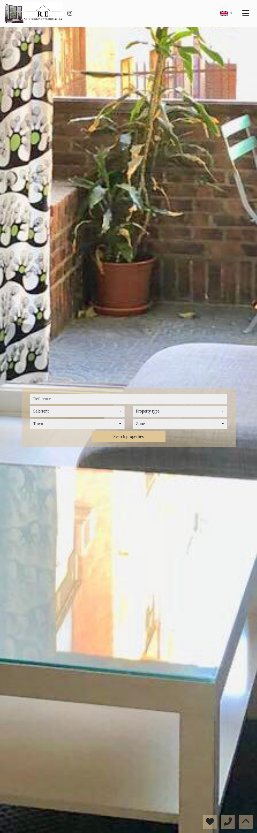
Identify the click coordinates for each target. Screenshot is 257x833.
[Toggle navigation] (246, 13)
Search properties (128, 436)
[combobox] (77, 411)
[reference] (128, 399)
